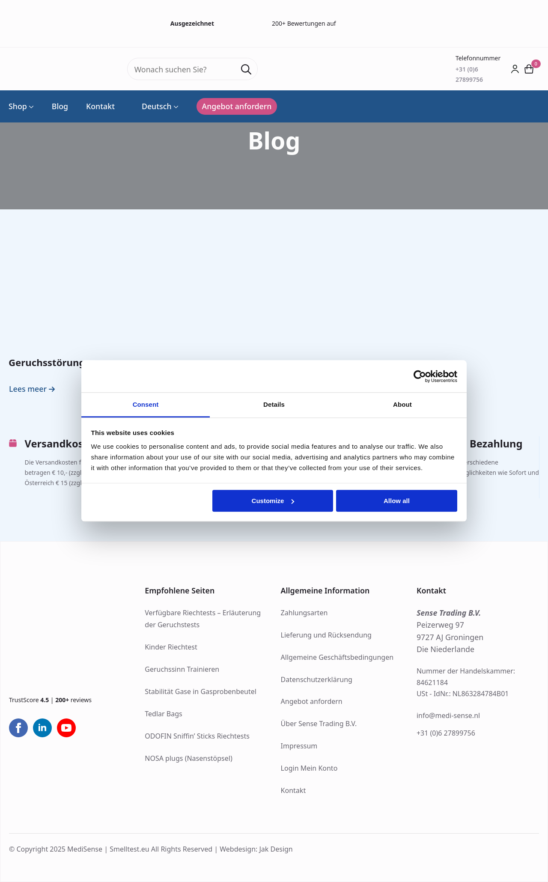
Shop (18, 106)
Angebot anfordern (311, 701)
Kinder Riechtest (171, 647)
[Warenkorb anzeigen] (529, 69)
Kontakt (100, 106)
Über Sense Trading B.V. (319, 723)
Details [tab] (274, 404)
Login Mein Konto (309, 768)
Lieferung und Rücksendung (326, 635)
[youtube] (66, 727)
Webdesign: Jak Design (256, 849)
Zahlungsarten (304, 612)
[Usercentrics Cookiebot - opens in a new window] (419, 376)
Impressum (299, 746)
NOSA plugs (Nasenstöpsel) (188, 758)
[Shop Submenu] (30, 106)
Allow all (397, 500)
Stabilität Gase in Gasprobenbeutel (200, 691)
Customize (273, 500)
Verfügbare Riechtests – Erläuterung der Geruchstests (203, 619)
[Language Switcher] (175, 106)
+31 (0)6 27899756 (446, 733)
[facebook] (18, 727)
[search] (246, 69)
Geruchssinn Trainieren (182, 669)
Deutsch (152, 106)
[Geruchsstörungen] (93, 299)
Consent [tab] (146, 404)
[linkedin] (42, 727)
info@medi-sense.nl (448, 715)
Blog (60, 106)
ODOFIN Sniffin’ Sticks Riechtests (197, 736)
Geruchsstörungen (53, 362)
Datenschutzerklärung (316, 679)
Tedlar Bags (163, 713)
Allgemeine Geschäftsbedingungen (337, 657)
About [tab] (402, 404)
